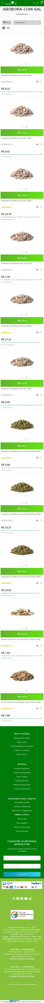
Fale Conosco (22, 754)
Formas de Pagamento (22, 772)
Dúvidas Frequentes (22, 768)
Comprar (22, 70)
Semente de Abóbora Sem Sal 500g (16, 326)
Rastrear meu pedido (22, 827)
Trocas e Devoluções (22, 789)
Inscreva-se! (22, 874)
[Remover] (17, 64)
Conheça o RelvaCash (22, 806)
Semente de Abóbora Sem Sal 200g (16, 263)
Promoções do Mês (22, 802)
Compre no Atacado (22, 750)
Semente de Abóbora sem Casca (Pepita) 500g (20, 577)
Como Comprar (22, 776)
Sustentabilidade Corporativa (22, 746)
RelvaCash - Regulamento (22, 810)
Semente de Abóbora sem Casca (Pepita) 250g (20, 514)
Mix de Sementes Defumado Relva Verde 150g (20, 702)
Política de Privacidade (22, 785)
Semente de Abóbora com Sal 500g (16, 200)
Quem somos (22, 742)
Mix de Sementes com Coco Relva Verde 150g (20, 639)
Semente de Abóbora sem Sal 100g (16, 388)
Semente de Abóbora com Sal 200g (16, 75)
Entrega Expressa (22, 781)
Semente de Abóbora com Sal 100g (16, 138)
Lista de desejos (22, 831)
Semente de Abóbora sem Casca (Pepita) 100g (20, 451)
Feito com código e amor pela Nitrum (22, 984)
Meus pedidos (22, 823)
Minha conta (22, 819)
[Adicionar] (26, 64)
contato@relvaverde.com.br (20, 936)
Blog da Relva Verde (22, 738)
